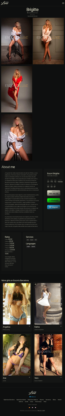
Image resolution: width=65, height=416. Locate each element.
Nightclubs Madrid (21, 399)
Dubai (31, 401)
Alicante (42, 399)
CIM (28, 239)
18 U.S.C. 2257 (41, 410)
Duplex (31, 239)
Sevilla (26, 401)
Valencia (21, 401)
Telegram (53, 207)
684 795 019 (53, 194)
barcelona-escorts (31, 12)
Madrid (59, 399)
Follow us (32, 396)
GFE (36, 239)
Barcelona (48, 399)
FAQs (45, 401)
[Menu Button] (63, 3)
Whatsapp (53, 200)
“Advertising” (38, 401)
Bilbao (54, 399)
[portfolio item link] (17, 307)
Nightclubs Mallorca (33, 399)
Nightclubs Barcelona (9, 399)
